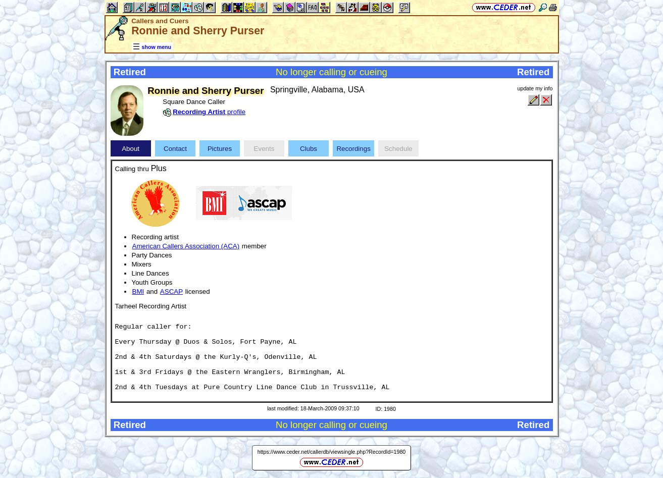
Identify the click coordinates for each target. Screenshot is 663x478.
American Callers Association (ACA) (186, 246)
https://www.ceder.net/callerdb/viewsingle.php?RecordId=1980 (332, 452)
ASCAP (171, 291)
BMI (138, 291)
